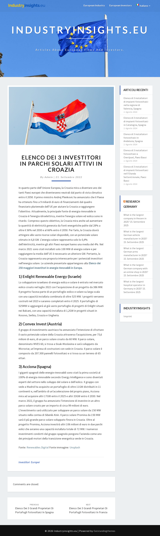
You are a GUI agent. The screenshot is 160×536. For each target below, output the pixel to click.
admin (48, 177)
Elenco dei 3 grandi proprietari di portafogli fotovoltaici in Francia (88, 508)
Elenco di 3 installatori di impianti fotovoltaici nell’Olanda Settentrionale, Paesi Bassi (136, 173)
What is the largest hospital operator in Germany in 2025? (134, 285)
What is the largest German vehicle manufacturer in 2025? (135, 235)
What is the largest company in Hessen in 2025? (135, 218)
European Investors (120, 5)
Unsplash (74, 447)
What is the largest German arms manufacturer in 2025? (135, 252)
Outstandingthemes (104, 530)
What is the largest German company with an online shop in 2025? (136, 268)
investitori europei (29, 462)
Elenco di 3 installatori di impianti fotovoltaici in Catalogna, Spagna (136, 121)
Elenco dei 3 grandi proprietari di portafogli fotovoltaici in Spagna (34, 508)
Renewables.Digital (38, 447)
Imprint (128, 316)
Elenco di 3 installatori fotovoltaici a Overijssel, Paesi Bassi (135, 154)
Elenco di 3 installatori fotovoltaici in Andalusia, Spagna (135, 138)
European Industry (94, 5)
